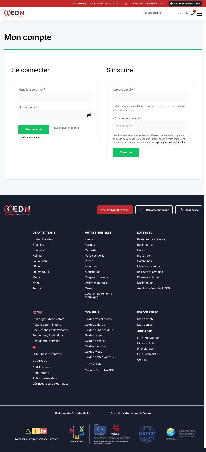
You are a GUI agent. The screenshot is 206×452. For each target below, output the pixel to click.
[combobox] (163, 13)
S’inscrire (126, 152)
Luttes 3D (144, 232)
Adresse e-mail (130, 89)
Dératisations (44, 232)
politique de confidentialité (171, 142)
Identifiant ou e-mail (38, 89)
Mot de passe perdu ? (29, 137)
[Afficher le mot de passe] (89, 115)
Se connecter (33, 129)
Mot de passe (34, 107)
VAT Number (128, 118)
